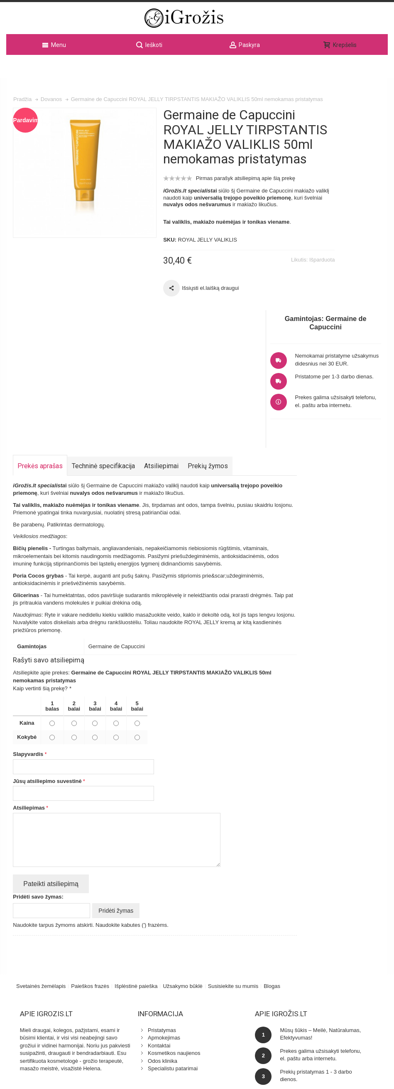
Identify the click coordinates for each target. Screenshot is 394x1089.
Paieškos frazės (91, 865)
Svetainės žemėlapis (41, 865)
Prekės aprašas (41, 347)
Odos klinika (136, 940)
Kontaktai (132, 925)
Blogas (272, 865)
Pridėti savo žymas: (39, 778)
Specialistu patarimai (146, 948)
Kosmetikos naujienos (147, 932)
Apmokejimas (137, 917)
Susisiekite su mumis (234, 865)
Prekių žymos (209, 347)
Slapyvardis (29, 635)
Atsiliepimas (30, 689)
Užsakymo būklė (183, 865)
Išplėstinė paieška (136, 865)
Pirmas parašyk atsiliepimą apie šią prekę (220, 192)
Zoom (73, 159)
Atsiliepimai (162, 347)
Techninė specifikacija (104, 347)
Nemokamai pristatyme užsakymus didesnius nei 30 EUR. (351, 160)
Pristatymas (135, 909)
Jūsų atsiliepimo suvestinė (48, 662)
